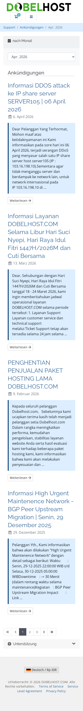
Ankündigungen (32, 27)
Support (9, 27)
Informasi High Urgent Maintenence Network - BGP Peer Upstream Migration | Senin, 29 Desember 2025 (40, 509)
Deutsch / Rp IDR (41, 670)
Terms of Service (51, 686)
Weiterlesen (20, 200)
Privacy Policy (56, 691)
